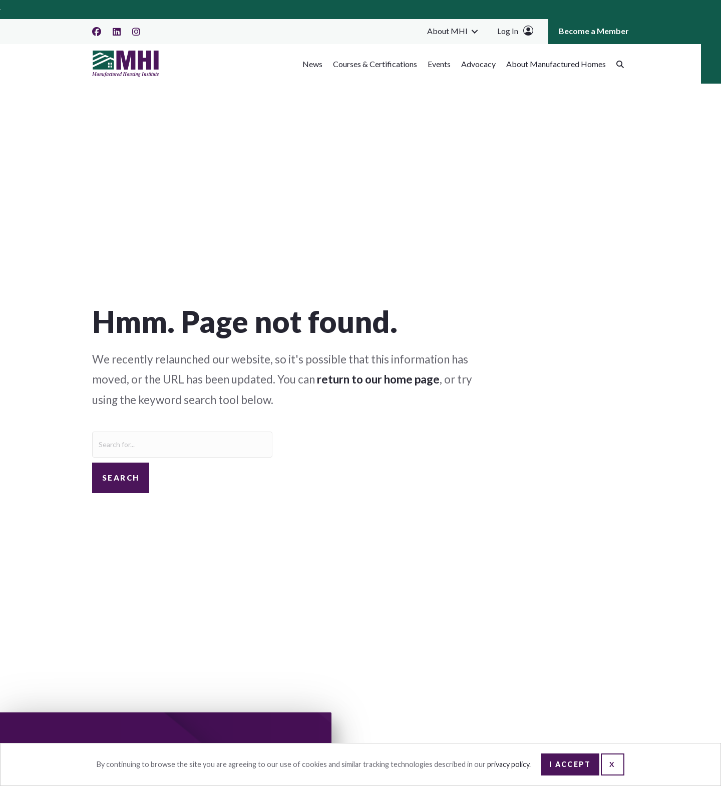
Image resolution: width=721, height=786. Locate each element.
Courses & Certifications (375, 64)
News (312, 64)
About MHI (447, 31)
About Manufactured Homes (556, 64)
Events (439, 64)
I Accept (570, 764)
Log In (507, 31)
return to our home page (378, 379)
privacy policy (508, 764)
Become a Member (594, 31)
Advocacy (478, 64)
